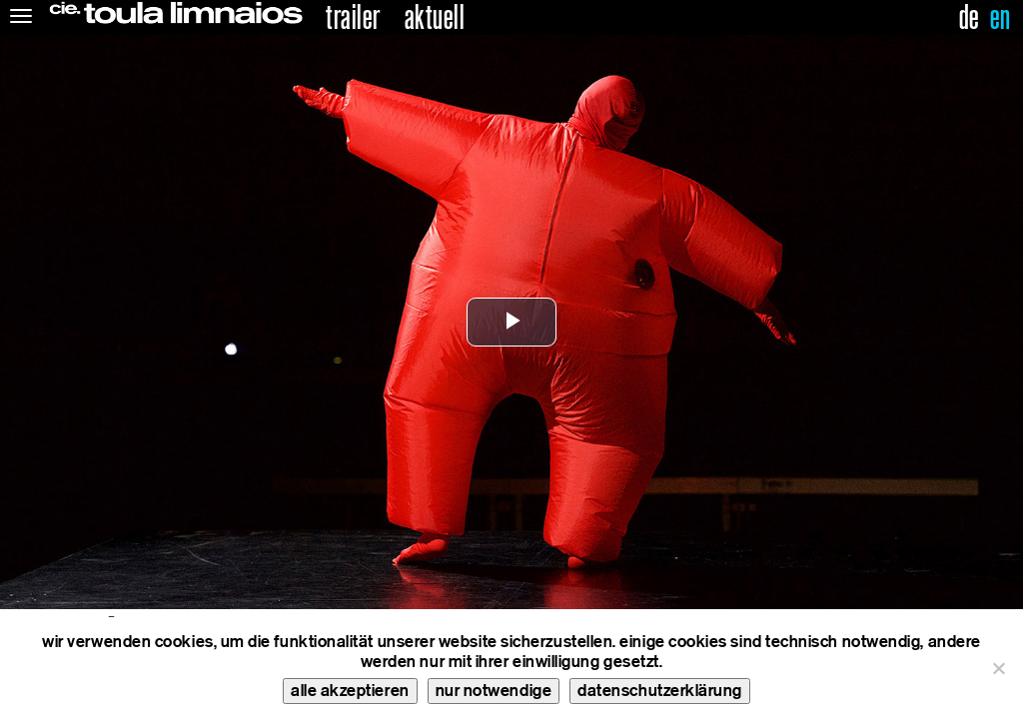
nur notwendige (494, 690)
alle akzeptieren (350, 690)
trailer (353, 18)
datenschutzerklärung (659, 690)
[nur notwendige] (998, 668)
